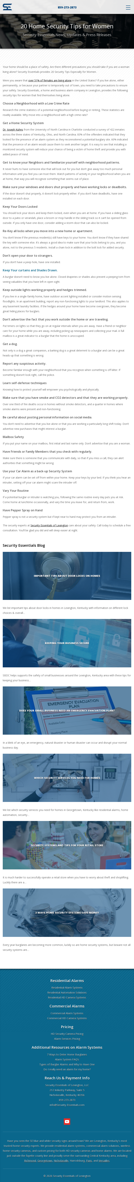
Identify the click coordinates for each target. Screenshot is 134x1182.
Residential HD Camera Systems (67, 997)
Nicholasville (61, 1160)
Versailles (104, 1160)
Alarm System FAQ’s (67, 1059)
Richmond (30, 1160)
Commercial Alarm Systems (67, 1013)
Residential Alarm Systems (67, 987)
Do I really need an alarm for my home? (67, 1069)
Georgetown (44, 1160)
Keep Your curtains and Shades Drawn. (30, 270)
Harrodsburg (77, 1160)
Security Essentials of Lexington (71, 1176)
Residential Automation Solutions (67, 992)
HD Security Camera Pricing (67, 1034)
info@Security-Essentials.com (67, 1105)
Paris (89, 1160)
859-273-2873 (67, 7)
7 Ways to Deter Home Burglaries (67, 1054)
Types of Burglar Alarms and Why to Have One (67, 1064)
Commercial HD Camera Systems (67, 1018)
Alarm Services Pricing (67, 1038)
